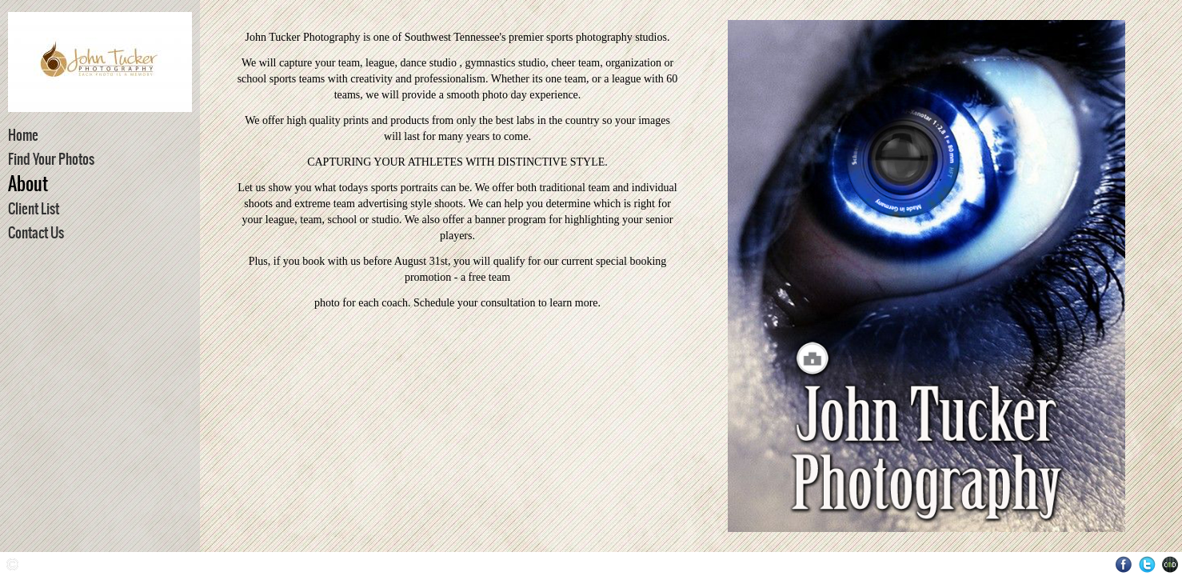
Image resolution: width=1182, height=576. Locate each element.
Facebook (1124, 564)
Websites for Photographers (1170, 564)
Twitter (1147, 564)
